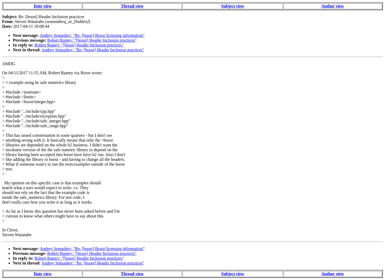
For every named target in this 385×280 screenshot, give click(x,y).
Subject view (232, 6)
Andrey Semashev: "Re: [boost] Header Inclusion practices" (92, 50)
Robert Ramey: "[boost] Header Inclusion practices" (92, 40)
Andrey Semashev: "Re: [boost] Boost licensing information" (92, 35)
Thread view (132, 6)
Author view (332, 6)
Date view (43, 6)
